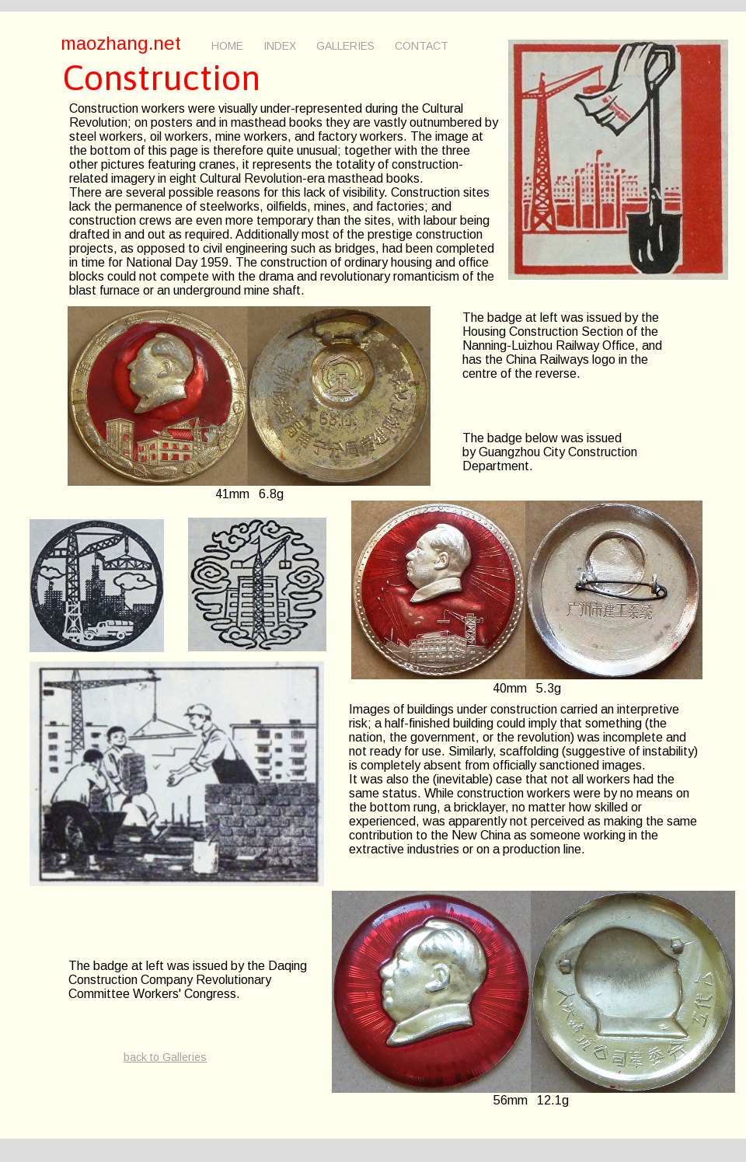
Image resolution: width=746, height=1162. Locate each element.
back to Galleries (165, 1057)
